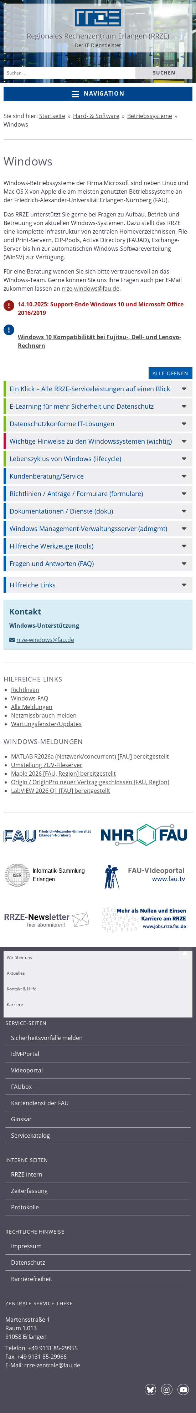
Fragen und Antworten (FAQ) (52, 563)
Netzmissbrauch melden (44, 715)
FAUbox (21, 1087)
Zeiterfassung (29, 1191)
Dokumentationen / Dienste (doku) (61, 511)
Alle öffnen (171, 373)
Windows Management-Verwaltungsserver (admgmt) (88, 528)
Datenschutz (28, 1262)
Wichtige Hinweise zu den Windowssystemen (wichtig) (91, 441)
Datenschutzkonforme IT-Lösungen (62, 423)
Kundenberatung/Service (47, 476)
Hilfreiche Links (33, 585)
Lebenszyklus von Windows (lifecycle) (65, 458)
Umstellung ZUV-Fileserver (46, 765)
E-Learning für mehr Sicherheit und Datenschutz (82, 406)
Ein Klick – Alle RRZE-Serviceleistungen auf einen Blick (90, 388)
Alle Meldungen (31, 707)
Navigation (98, 94)
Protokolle (25, 1207)
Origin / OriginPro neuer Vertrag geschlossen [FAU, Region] (90, 782)
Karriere (15, 1004)
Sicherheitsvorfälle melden (47, 1038)
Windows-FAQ (29, 698)
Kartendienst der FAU (40, 1103)
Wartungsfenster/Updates (46, 724)
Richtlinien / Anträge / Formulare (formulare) (76, 493)
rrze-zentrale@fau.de (52, 1365)
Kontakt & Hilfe (21, 989)
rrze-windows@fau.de (90, 288)
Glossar (21, 1119)
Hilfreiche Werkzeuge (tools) (51, 546)
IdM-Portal (25, 1054)
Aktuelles (16, 973)
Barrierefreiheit (31, 1279)
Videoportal (27, 1070)
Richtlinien (25, 690)
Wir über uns (19, 957)
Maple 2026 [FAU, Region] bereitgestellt (63, 773)
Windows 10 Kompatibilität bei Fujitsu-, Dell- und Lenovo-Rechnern (99, 341)
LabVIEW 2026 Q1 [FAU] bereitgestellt (60, 791)
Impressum (26, 1246)
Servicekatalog (30, 1135)
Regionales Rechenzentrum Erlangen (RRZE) (98, 36)
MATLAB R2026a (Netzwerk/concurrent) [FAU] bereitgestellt (90, 756)
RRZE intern (26, 1174)
